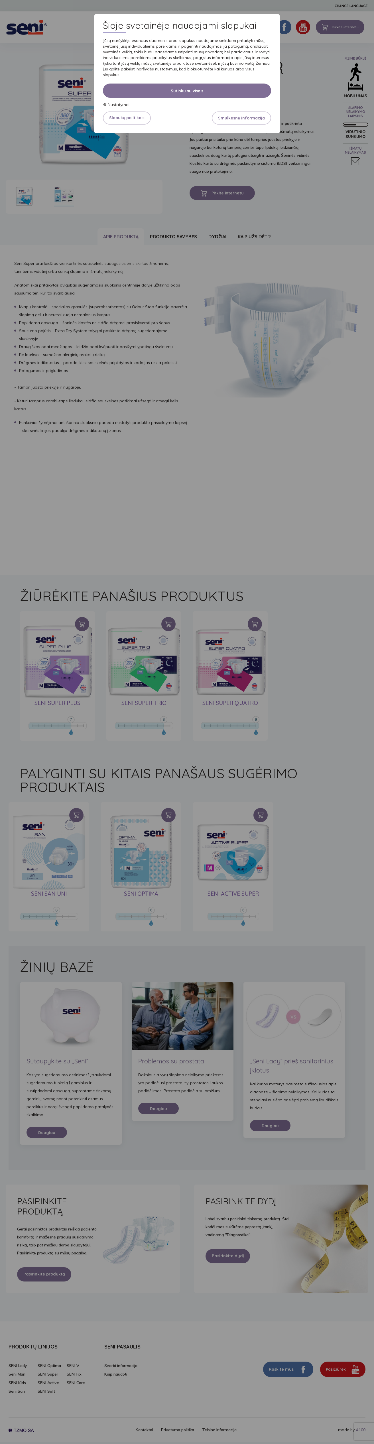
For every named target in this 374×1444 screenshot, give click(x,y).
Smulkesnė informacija (241, 118)
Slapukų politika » (127, 117)
